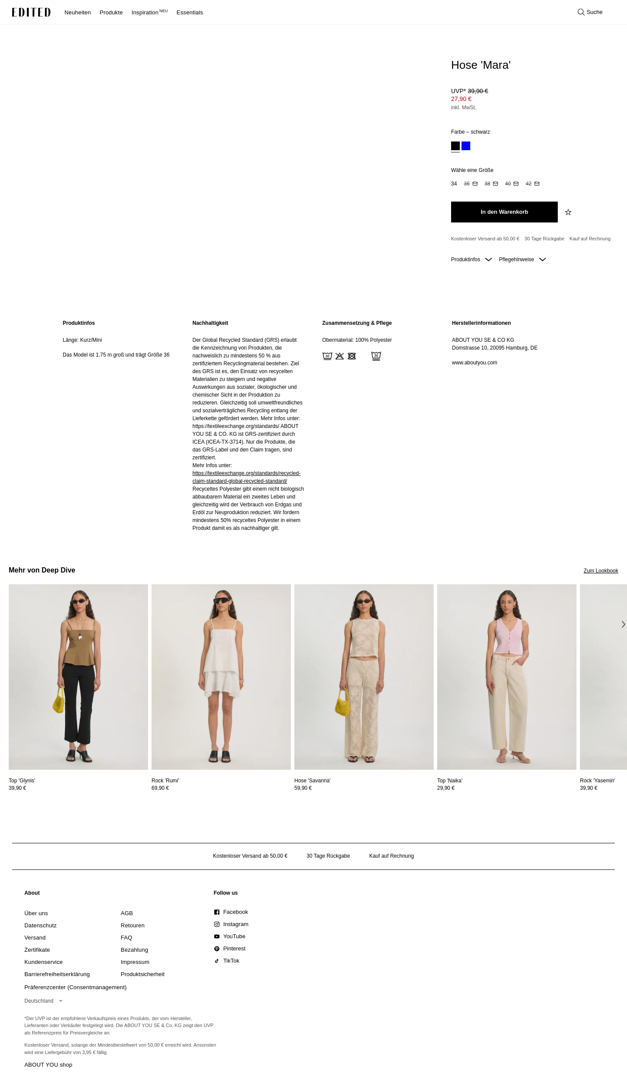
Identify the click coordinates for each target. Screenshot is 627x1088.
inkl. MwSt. (463, 107)
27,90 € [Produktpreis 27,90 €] (461, 99)
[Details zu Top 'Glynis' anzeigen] (78, 677)
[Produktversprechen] (531, 239)
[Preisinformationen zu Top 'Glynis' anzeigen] (78, 788)
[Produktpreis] (531, 100)
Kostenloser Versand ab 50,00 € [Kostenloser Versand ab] (485, 238)
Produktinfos (471, 259)
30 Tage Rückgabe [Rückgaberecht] (545, 238)
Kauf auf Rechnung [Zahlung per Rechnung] (590, 238)
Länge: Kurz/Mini (82, 340)
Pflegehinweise (522, 259)
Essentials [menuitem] (190, 12)
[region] (119, 425)
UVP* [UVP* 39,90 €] (469, 91)
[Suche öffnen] (590, 12)
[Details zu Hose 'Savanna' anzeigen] (364, 677)
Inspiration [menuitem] (149, 12)
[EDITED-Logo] (31, 12)
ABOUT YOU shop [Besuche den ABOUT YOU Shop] (48, 1065)
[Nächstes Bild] (623, 624)
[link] (32, 894)
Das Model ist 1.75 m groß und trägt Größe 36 (116, 355)
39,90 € (17, 788)
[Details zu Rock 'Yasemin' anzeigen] (597, 781)
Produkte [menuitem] (111, 12)
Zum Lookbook (601, 571)
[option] (455, 146)
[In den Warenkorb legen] (504, 212)
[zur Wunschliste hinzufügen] (569, 212)
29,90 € (446, 788)
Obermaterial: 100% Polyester (357, 340)
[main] (313, 425)
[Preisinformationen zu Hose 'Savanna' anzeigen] (364, 788)
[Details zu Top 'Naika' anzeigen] (506, 677)
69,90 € (160, 788)
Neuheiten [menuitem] (77, 12)
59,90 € (303, 788)
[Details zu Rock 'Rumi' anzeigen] (221, 677)
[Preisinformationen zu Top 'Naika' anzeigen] (506, 788)
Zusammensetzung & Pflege (357, 323)
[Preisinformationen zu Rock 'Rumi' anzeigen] (221, 788)
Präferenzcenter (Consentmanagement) (75, 987)
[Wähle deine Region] (45, 1001)
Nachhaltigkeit (210, 323)
